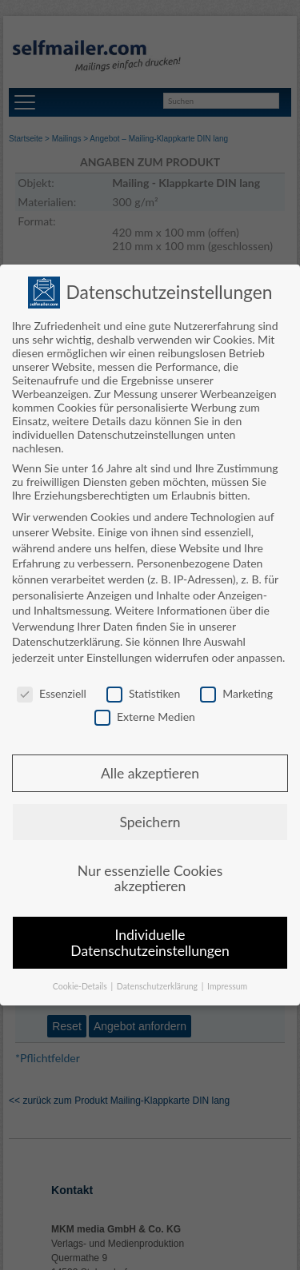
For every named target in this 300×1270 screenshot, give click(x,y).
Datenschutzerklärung (66, 641)
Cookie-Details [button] (81, 986)
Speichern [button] (149, 822)
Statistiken (143, 693)
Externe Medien (144, 716)
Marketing (236, 693)
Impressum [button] (227, 986)
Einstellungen (119, 657)
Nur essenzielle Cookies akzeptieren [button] (150, 878)
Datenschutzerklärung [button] (158, 986)
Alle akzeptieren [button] (150, 773)
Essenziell (51, 693)
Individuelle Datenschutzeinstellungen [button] (149, 942)
